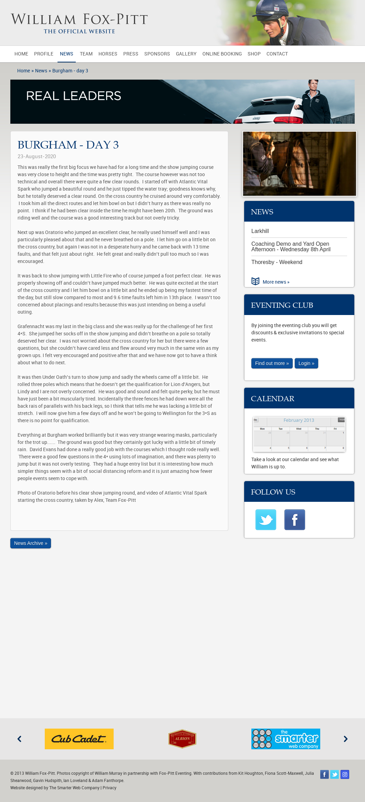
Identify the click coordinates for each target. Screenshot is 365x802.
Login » (306, 363)
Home (21, 54)
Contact (277, 54)
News (66, 54)
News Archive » (30, 543)
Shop (254, 54)
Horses (107, 54)
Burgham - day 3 (70, 71)
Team (86, 54)
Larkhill (260, 231)
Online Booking (222, 54)
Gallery (186, 54)
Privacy (109, 787)
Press (130, 54)
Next (346, 739)
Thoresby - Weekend (276, 262)
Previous (19, 739)
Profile (43, 54)
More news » (276, 282)
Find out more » (272, 363)
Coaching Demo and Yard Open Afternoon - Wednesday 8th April (291, 246)
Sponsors (157, 54)
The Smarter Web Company (74, 787)
